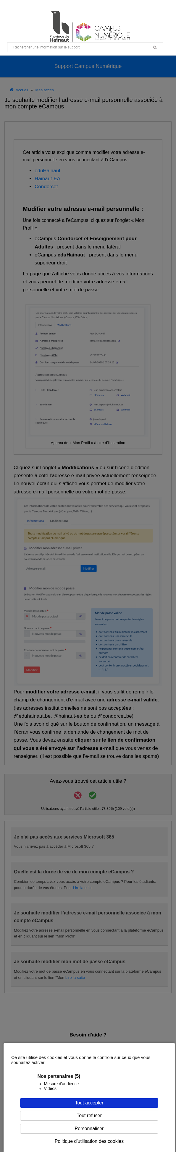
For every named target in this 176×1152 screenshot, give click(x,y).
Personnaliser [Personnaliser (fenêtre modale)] (89, 1128)
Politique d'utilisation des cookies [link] (89, 1141)
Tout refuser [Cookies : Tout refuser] (89, 1115)
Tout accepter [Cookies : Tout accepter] (89, 1102)
